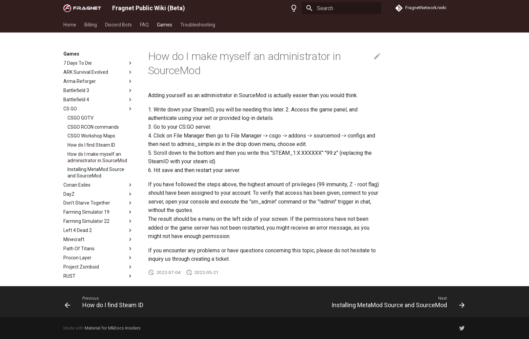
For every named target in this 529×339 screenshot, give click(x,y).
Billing (90, 24)
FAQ (144, 24)
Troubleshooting (197, 24)
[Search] (341, 8)
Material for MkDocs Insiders (113, 328)
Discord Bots (118, 24)
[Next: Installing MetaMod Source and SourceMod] (396, 302)
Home (69, 24)
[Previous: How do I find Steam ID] (105, 302)
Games (164, 24)
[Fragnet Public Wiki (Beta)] (82, 8)
